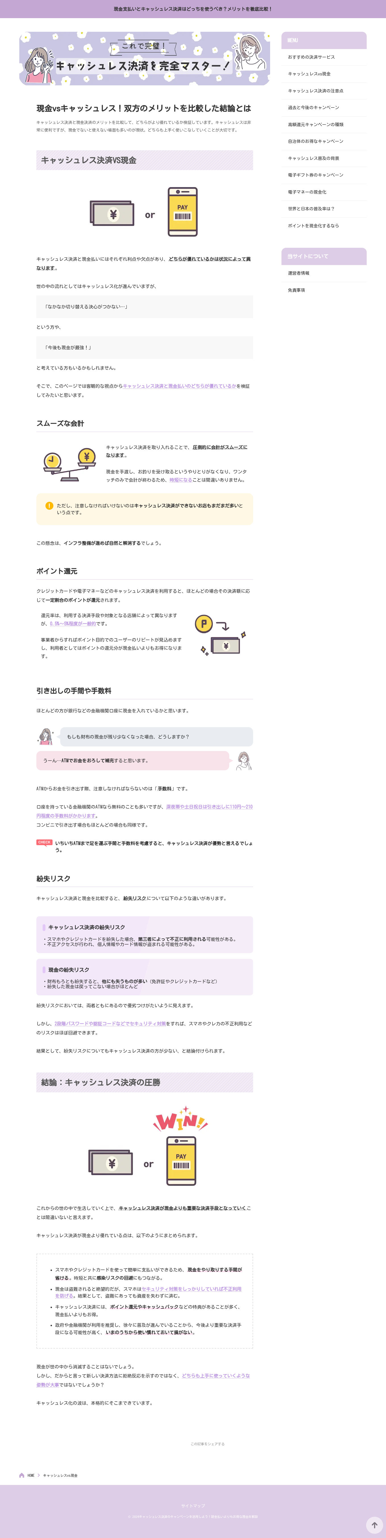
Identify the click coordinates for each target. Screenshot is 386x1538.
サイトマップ (193, 1506)
